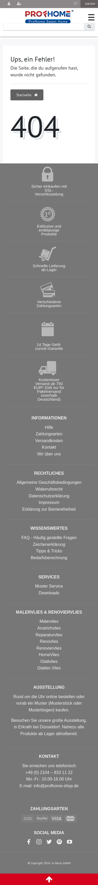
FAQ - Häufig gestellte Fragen (49, 537)
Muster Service (49, 586)
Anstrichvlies (49, 628)
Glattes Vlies (49, 668)
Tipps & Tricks (49, 551)
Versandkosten (49, 440)
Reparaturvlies (49, 635)
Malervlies (48, 621)
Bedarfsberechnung (49, 558)
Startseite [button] (27, 95)
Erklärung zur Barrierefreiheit (49, 509)
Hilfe (49, 427)
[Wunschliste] (75, 4)
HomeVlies (49, 654)
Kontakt (49, 447)
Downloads (49, 593)
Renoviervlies (48, 648)
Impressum (49, 502)
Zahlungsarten (49, 434)
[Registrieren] (19, 4)
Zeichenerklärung (49, 544)
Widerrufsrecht (48, 489)
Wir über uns (49, 454)
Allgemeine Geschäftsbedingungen (48, 482)
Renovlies (49, 641)
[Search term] (43, 26)
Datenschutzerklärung (49, 496)
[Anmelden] (9, 4)
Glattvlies (49, 661)
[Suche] (89, 26)
